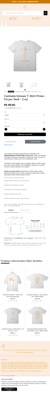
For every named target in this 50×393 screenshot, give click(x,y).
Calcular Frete (35, 141)
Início (5, 91)
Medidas (11, 210)
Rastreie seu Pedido (36, 18)
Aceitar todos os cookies (9, 389)
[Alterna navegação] (3, 24)
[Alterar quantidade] (25, 129)
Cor (5, 112)
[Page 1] (25, 89)
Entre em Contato (13, 18)
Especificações (25, 210)
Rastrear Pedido (26, 350)
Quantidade (7, 126)
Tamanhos (6, 119)
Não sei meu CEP (8, 144)
